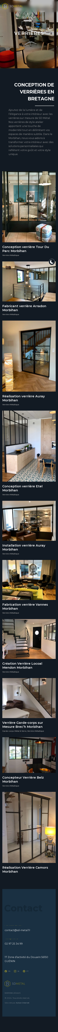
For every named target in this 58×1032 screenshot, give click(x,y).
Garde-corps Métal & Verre (14, 731)
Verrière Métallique (10, 255)
